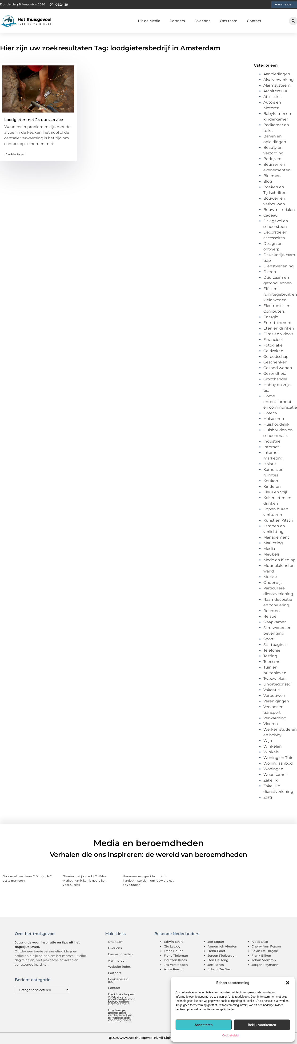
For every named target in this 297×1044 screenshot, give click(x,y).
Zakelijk (270, 780)
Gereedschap (276, 356)
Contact (254, 21)
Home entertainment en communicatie (280, 402)
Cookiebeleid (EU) (118, 980)
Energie (270, 317)
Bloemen (272, 175)
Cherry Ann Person (266, 946)
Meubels (271, 554)
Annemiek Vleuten (222, 946)
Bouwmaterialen (279, 209)
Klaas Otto (260, 941)
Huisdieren (273, 418)
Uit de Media (149, 21)
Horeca (270, 413)
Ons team (228, 21)
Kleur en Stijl (275, 492)
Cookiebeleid (230, 1035)
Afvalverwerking (278, 79)
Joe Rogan (216, 941)
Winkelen (272, 746)
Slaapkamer (274, 622)
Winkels (271, 752)
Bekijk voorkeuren (262, 1025)
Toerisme (272, 661)
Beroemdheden (120, 954)
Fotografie (273, 345)
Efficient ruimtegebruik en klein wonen (280, 294)
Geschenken (275, 362)
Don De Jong (218, 960)
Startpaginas (275, 644)
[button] (287, 982)
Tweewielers (274, 678)
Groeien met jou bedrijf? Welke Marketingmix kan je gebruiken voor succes (84, 881)
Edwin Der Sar (219, 969)
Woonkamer (275, 774)
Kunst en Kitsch (278, 520)
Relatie (270, 616)
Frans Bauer (173, 951)
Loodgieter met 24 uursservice (33, 119)
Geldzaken (273, 351)
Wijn (267, 740)
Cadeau (270, 215)
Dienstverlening (278, 266)
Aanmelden (117, 960)
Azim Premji (173, 969)
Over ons (202, 21)
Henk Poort (216, 951)
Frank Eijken (261, 955)
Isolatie (270, 464)
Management (276, 537)
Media (269, 548)
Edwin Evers (173, 941)
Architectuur (275, 91)
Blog (267, 181)
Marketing (273, 543)
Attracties (272, 96)
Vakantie (271, 690)
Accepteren (204, 1025)
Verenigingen (276, 701)
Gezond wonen (277, 368)
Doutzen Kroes (175, 960)
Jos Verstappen (176, 965)
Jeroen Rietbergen (222, 955)
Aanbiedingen (15, 154)
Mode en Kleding (279, 560)
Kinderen (272, 486)
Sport (268, 639)
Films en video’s (278, 334)
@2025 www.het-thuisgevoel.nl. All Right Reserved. (148, 1038)
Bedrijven (272, 159)
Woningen (273, 769)
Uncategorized (277, 684)
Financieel (273, 339)
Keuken (270, 481)
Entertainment (277, 322)
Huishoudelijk (276, 424)
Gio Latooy (172, 946)
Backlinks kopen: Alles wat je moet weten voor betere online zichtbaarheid (121, 999)
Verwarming (274, 718)
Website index (119, 966)
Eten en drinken (278, 328)
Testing (270, 656)
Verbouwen (274, 695)
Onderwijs (272, 582)
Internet (271, 447)
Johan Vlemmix (264, 960)
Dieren (269, 272)
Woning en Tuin (278, 757)
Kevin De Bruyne (265, 951)
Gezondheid (274, 373)
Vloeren (270, 724)
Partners (177, 21)
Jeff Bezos (216, 965)
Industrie (272, 441)
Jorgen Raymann (265, 965)
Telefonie (271, 650)
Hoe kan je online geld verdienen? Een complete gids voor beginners (120, 1015)
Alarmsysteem (277, 85)
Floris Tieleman (176, 955)
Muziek (270, 577)
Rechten (271, 611)
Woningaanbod (278, 763)
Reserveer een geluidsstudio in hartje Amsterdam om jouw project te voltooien (148, 881)
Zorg (267, 797)
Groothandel (275, 379)
